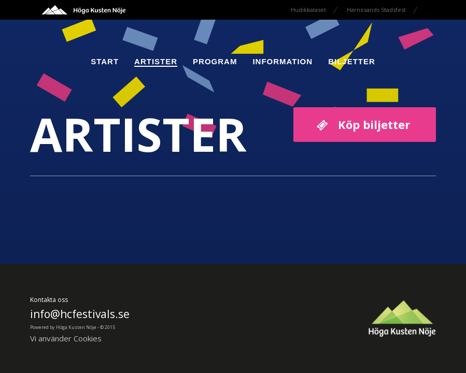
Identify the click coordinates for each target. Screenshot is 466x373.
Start (105, 61)
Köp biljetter (374, 124)
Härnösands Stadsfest (376, 9)
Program (215, 61)
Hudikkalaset (308, 9)
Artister (155, 61)
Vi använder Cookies (66, 338)
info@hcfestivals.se (80, 314)
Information (282, 61)
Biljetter (351, 61)
